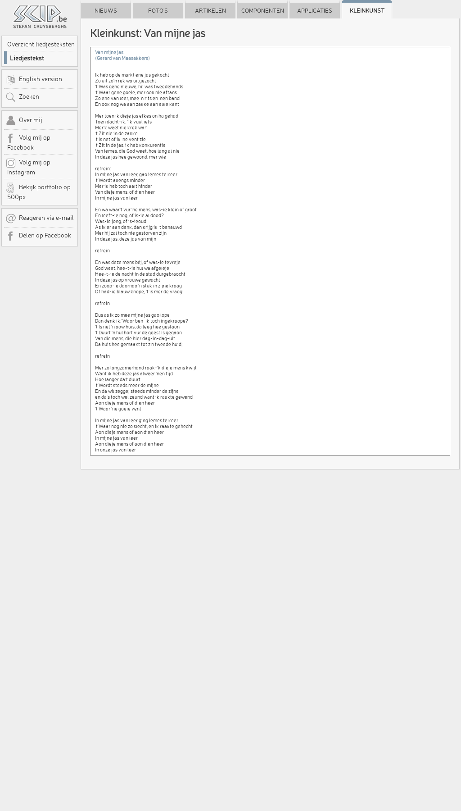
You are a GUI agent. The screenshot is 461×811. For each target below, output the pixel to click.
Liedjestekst (27, 58)
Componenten (262, 10)
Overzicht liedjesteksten (41, 44)
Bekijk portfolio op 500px (38, 191)
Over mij (23, 120)
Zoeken (22, 97)
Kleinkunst (367, 10)
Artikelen (210, 10)
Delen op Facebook (38, 236)
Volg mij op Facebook (27, 142)
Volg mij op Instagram (27, 167)
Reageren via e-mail (39, 218)
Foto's (158, 10)
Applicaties (314, 10)
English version (33, 79)
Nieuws (106, 10)
